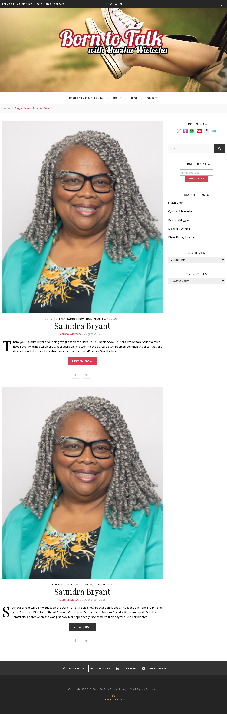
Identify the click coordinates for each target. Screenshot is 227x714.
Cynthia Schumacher (181, 211)
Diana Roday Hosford (182, 237)
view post (82, 627)
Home (6, 108)
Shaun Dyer (175, 202)
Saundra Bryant (82, 325)
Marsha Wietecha (70, 334)
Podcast (113, 319)
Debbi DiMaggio (178, 220)
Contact (59, 4)
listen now (82, 361)
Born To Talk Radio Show (17, 4)
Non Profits (95, 319)
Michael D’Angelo (179, 228)
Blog (48, 4)
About (39, 4)
